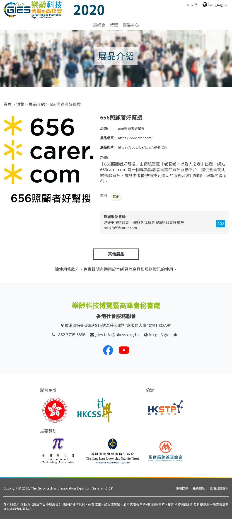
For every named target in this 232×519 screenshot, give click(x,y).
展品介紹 (37, 104)
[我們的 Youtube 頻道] (124, 350)
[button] (89, 118)
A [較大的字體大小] (191, 4)
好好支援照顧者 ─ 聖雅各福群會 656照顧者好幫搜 (144, 222)
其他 (116, 196)
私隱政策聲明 (219, 488)
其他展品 (116, 254)
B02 (220, 223)
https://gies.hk (163, 334)
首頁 (7, 104)
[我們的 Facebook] (108, 350)
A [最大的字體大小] (196, 4)
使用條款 (182, 488)
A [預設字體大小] (188, 5)
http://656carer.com (120, 227)
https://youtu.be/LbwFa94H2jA (142, 147)
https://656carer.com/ (135, 138)
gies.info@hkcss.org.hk (117, 334)
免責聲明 (199, 488)
